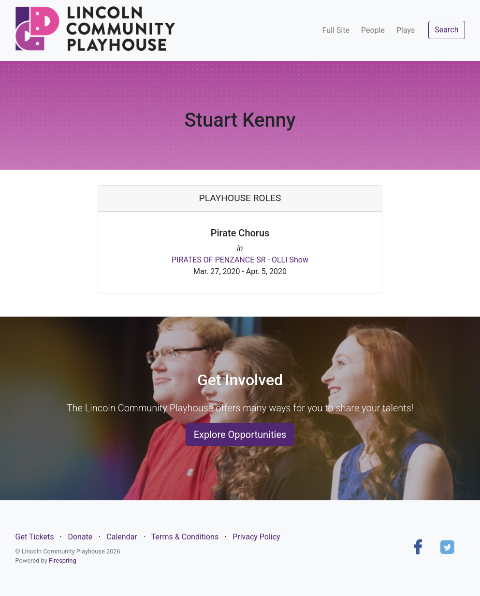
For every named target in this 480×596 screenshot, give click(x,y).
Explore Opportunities (240, 434)
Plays (405, 30)
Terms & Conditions (185, 536)
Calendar (121, 536)
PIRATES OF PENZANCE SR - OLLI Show (240, 259)
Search (446, 29)
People (373, 30)
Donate (80, 536)
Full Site (335, 30)
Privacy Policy (256, 536)
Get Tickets (34, 536)
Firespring (62, 560)
